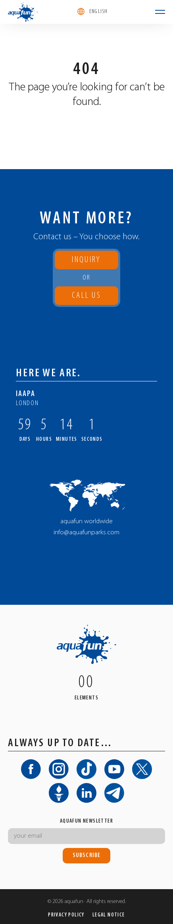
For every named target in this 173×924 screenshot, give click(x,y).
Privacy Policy (66, 915)
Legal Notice (108, 915)
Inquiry (86, 260)
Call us (86, 298)
